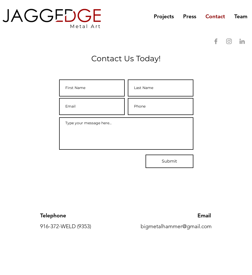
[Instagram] (229, 41)
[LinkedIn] (242, 41)
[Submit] (169, 161)
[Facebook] (216, 41)
